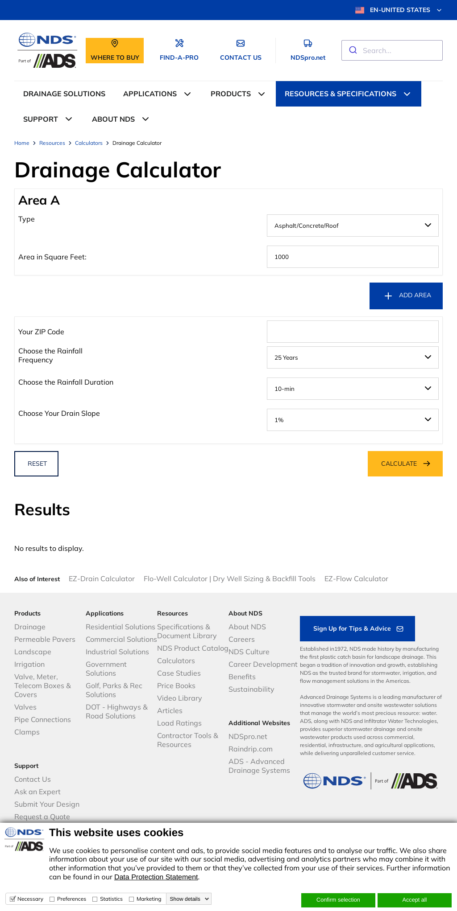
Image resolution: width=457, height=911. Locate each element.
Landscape (32, 651)
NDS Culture (249, 651)
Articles (170, 710)
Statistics (111, 898)
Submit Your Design (46, 804)
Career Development (263, 664)
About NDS (247, 626)
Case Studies (179, 673)
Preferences (71, 898)
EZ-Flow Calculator (356, 578)
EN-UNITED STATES (399, 10)
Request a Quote (42, 816)
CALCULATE (399, 464)
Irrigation (29, 664)
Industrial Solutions (117, 651)
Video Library (179, 698)
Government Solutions (106, 668)
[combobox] (392, 50)
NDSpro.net (247, 736)
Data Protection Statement (156, 877)
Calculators (176, 660)
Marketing (149, 898)
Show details (185, 899)
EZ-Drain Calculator (102, 578)
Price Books (176, 685)
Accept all (415, 900)
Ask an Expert (37, 791)
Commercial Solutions (121, 639)
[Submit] (352, 50)
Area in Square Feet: (52, 256)
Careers (241, 639)
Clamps (27, 731)
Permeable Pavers (44, 639)
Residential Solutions (120, 626)
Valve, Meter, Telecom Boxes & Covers (42, 685)
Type (26, 218)
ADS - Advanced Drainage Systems (259, 766)
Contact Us (32, 779)
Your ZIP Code (41, 331)
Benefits (242, 676)
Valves (25, 706)
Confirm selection (338, 900)
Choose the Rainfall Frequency (50, 355)
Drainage (30, 626)
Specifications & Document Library (187, 631)
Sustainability (251, 689)
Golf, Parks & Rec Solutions (114, 690)
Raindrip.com (250, 748)
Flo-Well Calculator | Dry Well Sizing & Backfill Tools (230, 578)
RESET (37, 464)
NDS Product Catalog (192, 648)
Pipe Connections (42, 719)
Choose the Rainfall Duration (65, 382)
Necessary (30, 898)
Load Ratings (179, 722)
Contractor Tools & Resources (187, 740)
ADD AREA (407, 296)
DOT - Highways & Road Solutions (117, 711)
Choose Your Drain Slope (59, 413)
